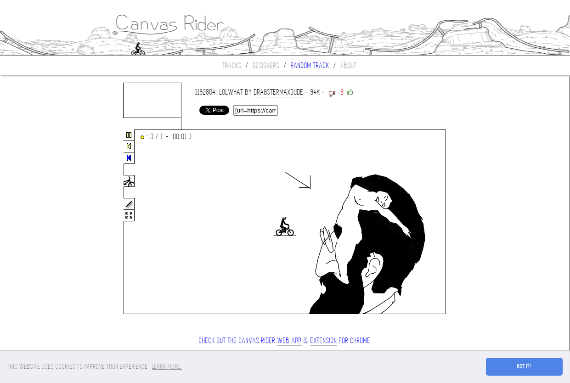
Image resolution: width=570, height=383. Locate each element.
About (348, 65)
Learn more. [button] (167, 366)
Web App (289, 340)
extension (323, 340)
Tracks (232, 65)
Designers (266, 65)
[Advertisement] (38, 222)
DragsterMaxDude (279, 92)
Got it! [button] (524, 366)
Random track (310, 65)
